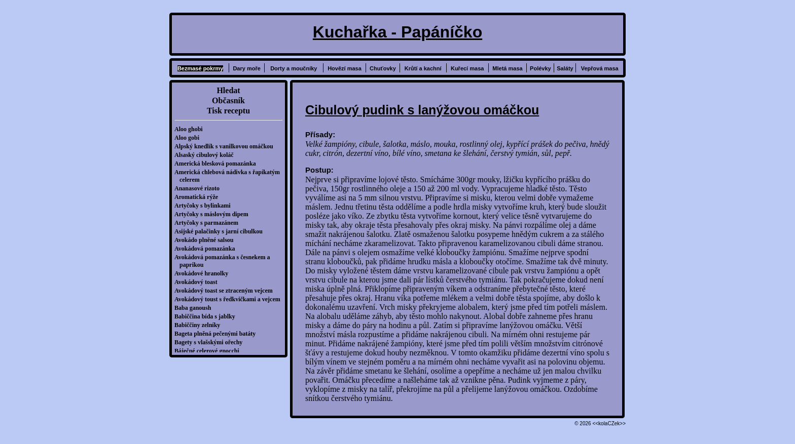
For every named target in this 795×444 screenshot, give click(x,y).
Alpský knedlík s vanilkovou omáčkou (226, 146)
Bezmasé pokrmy (200, 68)
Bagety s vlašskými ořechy (210, 342)
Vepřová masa (600, 68)
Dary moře (246, 68)
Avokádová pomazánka (207, 248)
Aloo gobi (189, 137)
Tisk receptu (228, 110)
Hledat (228, 90)
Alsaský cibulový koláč (206, 154)
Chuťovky (383, 68)
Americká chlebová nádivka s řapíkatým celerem (229, 176)
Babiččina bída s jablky (207, 316)
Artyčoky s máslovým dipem (213, 214)
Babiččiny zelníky (199, 325)
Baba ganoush (195, 307)
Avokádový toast (198, 282)
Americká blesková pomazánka (217, 163)
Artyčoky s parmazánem (208, 222)
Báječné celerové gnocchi (209, 350)
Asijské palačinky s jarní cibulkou (221, 231)
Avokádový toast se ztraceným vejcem (226, 290)
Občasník (228, 100)
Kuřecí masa (467, 68)
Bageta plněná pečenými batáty (217, 333)
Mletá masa (507, 68)
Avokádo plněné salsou (206, 240)
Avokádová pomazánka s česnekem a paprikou (224, 261)
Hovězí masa (345, 68)
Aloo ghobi (191, 129)
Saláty (565, 68)
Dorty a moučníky (293, 68)
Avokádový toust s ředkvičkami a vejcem (229, 299)
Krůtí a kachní (423, 68)
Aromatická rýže (198, 196)
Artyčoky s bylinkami (205, 205)
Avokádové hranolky (203, 273)
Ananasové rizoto (199, 188)
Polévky (540, 68)
